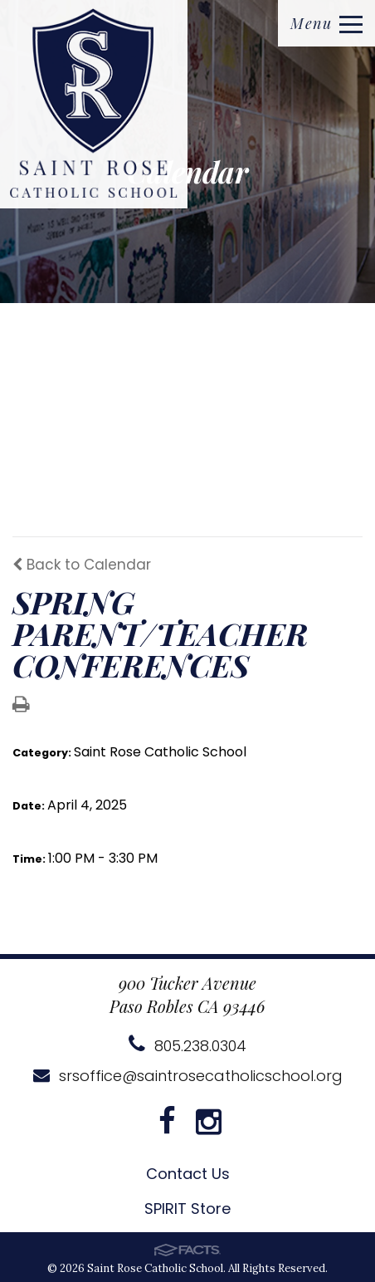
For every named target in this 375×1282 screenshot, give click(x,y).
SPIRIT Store (187, 1208)
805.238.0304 (187, 1045)
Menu (326, 23)
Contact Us (188, 1173)
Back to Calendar (81, 565)
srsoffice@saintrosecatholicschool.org (188, 1075)
